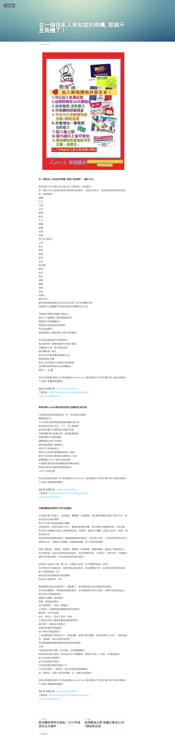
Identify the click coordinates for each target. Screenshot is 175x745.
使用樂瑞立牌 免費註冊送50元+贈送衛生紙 (112, 720)
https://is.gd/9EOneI (49, 396)
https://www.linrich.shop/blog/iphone (68, 392)
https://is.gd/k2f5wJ (67, 388)
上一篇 (42, 715)
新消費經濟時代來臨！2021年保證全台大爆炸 (61, 720)
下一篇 (92, 715)
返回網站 (9, 5)
